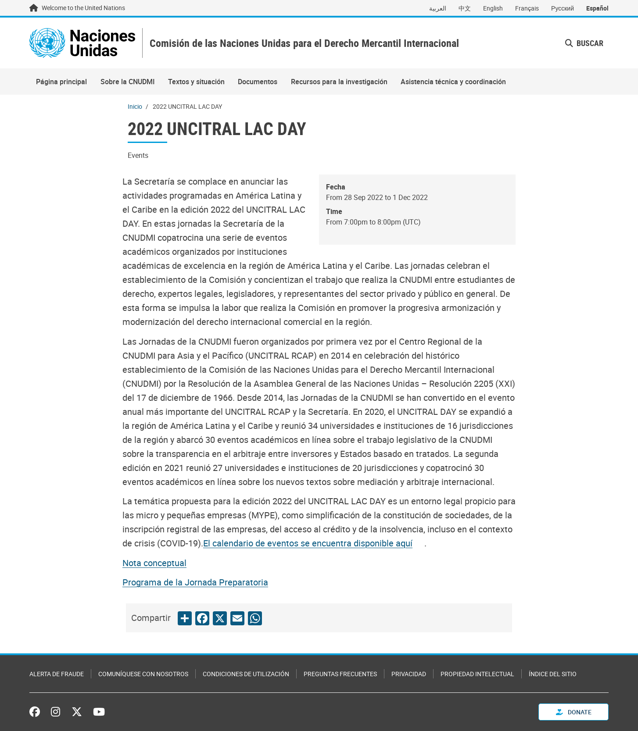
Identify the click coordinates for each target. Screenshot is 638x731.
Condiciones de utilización (246, 674)
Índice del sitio (553, 674)
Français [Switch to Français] (527, 8)
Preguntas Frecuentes (340, 674)
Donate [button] (573, 712)
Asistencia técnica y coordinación (453, 81)
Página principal (61, 81)
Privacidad (408, 674)
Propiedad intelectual (477, 674)
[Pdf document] (313, 543)
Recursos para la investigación (339, 81)
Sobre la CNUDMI (127, 81)
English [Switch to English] (493, 8)
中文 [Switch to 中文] (465, 8)
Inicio (135, 106)
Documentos (257, 81)
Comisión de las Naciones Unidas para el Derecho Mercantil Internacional (304, 43)
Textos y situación (196, 81)
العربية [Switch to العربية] (437, 8)
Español (597, 8)
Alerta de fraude (56, 674)
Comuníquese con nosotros (143, 674)
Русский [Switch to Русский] (562, 8)
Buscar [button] (584, 43)
